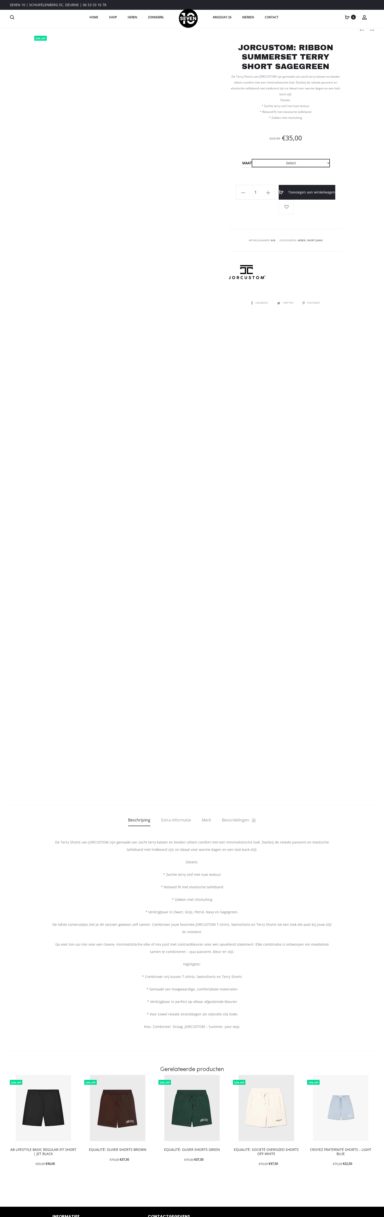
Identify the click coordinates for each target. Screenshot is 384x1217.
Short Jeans (315, 240)
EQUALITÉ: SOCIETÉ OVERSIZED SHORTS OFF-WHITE (266, 1151)
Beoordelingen (239, 820)
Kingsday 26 (222, 17)
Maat (247, 163)
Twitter (285, 302)
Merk (206, 820)
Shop (113, 17)
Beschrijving (139, 820)
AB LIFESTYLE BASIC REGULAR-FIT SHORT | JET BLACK (43, 1151)
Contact (271, 17)
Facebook (260, 302)
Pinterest (311, 302)
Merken (248, 17)
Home (93, 17)
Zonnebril (156, 17)
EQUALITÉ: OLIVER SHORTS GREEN (192, 1149)
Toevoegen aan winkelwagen (307, 192)
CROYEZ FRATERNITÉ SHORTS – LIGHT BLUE (340, 1151)
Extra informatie (176, 820)
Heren (132, 17)
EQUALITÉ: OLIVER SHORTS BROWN (117, 1149)
